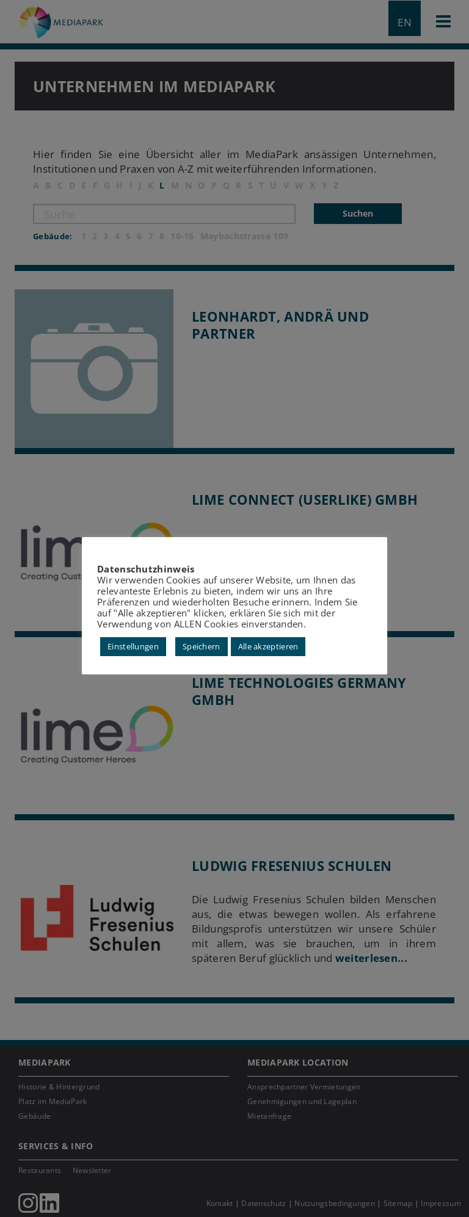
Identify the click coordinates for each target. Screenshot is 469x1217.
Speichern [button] (201, 645)
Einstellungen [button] (133, 645)
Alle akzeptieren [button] (268, 645)
